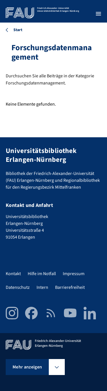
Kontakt (13, 274)
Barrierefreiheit (70, 287)
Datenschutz (18, 287)
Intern (42, 287)
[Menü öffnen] (98, 13)
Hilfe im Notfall (42, 274)
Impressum (73, 274)
